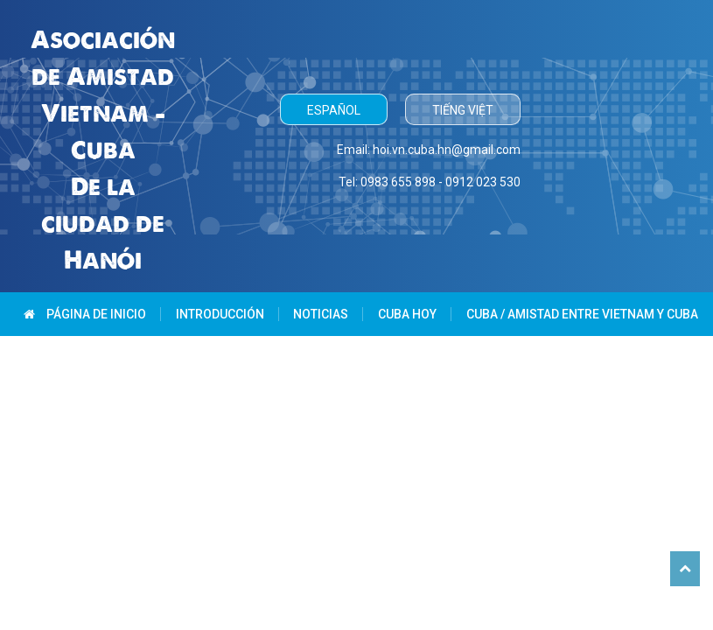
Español (333, 110)
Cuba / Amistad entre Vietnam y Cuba (582, 314)
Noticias (320, 314)
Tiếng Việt (462, 110)
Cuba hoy (407, 314)
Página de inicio (85, 314)
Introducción (220, 314)
